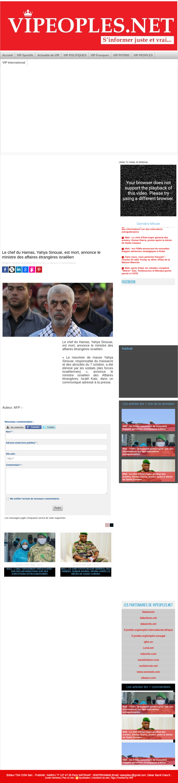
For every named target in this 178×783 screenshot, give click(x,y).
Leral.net (148, 647)
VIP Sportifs (25, 55)
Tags (113, 777)
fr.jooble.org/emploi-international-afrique (148, 629)
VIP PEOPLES (143, 55)
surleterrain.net (148, 665)
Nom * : (9, 431)
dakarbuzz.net (148, 617)
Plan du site (68, 777)
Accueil (7, 55)
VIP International (13, 62)
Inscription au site (100, 777)
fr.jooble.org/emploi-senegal (148, 635)
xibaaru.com (148, 677)
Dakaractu (148, 611)
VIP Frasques (100, 55)
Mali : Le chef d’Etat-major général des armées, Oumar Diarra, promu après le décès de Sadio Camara (86, 571)
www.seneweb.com (148, 671)
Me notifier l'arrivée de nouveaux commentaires (34, 498)
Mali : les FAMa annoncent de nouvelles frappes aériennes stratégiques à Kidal (145, 251)
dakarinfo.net (148, 623)
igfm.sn (148, 641)
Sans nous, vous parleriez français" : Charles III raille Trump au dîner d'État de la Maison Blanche (146, 261)
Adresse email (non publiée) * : (22, 443)
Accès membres (53, 777)
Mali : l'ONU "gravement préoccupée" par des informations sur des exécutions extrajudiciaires (30, 571)
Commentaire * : (14, 465)
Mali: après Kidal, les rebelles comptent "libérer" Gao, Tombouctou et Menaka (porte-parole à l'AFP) (147, 272)
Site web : (11, 454)
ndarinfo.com (148, 653)
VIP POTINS (121, 55)
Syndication (84, 777)
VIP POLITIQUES (74, 55)
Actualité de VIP (48, 55)
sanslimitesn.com (148, 659)
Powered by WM (125, 777)
